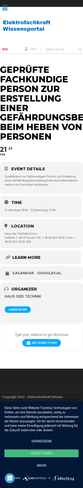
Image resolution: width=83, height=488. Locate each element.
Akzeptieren (41, 453)
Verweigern (41, 441)
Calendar (23, 273)
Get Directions (41, 343)
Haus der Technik (23, 296)
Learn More (18, 309)
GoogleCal (49, 273)
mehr (41, 466)
